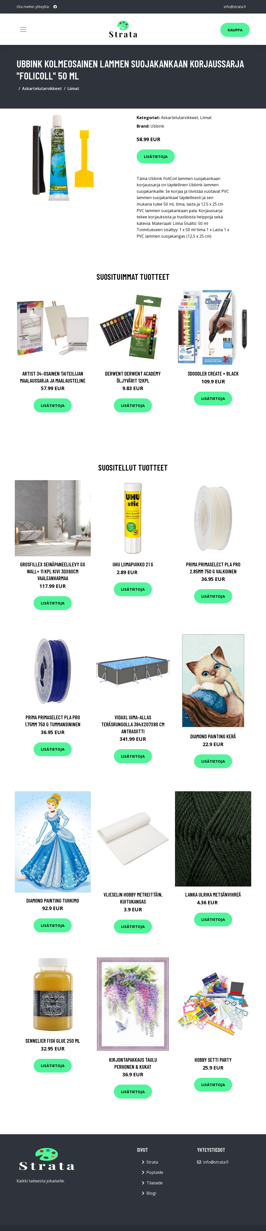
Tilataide (154, 1183)
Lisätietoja (155, 156)
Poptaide (154, 1172)
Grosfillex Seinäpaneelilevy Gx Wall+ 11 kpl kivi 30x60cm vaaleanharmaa (52, 571)
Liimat (73, 88)
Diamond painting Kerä (213, 736)
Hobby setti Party (213, 1060)
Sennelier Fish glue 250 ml (52, 1040)
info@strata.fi (235, 6)
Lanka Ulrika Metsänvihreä (213, 894)
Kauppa (235, 29)
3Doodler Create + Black (213, 373)
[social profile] (55, 7)
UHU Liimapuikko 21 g (133, 564)
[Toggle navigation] (23, 29)
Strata (152, 1162)
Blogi (151, 1193)
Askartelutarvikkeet (42, 88)
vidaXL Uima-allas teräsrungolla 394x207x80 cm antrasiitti (132, 724)
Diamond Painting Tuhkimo (52, 900)
